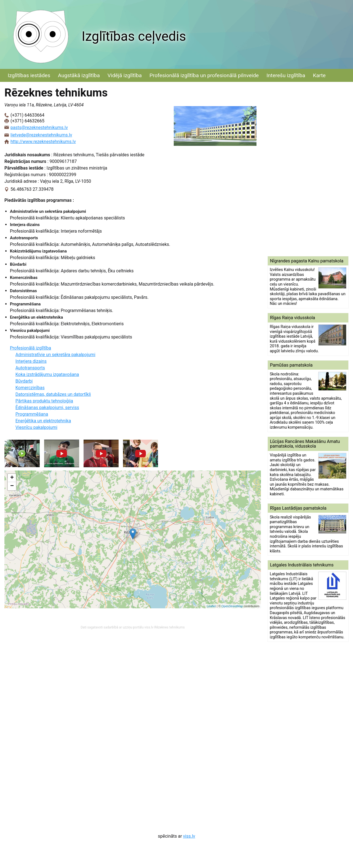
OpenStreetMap (232, 606)
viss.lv (189, 836)
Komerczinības (30, 387)
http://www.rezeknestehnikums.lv (43, 141)
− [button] (12, 486)
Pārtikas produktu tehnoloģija (44, 401)
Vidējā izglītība (125, 75)
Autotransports (30, 367)
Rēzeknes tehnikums (169, 627)
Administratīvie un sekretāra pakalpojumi (55, 354)
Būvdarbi (24, 381)
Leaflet (211, 606)
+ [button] (12, 478)
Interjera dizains (31, 361)
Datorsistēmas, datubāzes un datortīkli (53, 394)
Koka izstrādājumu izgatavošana (47, 374)
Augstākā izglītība (79, 75)
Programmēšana (31, 414)
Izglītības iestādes (29, 75)
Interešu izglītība (285, 75)
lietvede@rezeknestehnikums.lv (41, 135)
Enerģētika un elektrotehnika (43, 420)
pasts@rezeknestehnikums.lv (39, 127)
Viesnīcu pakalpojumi (36, 427)
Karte (319, 75)
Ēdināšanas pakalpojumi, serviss (47, 407)
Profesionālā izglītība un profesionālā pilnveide (204, 75)
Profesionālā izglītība (30, 348)
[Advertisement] (308, 169)
